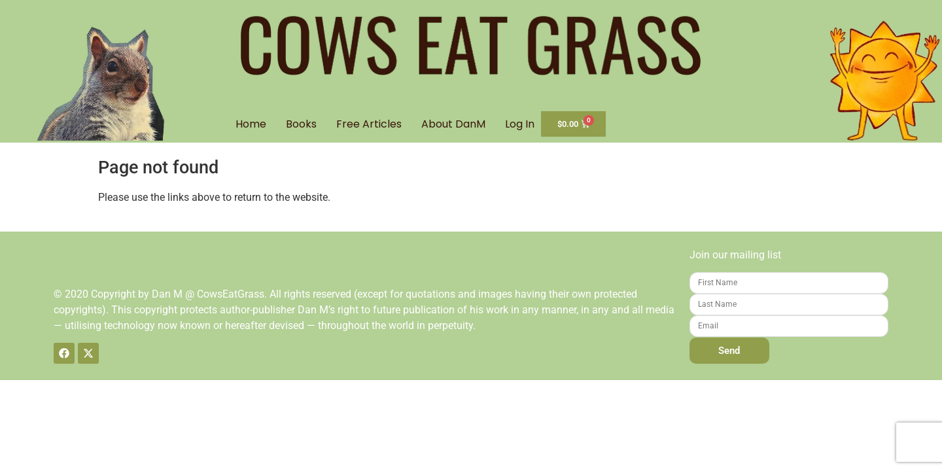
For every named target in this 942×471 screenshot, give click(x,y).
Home (251, 123)
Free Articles (369, 123)
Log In (519, 123)
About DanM (453, 123)
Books (301, 123)
